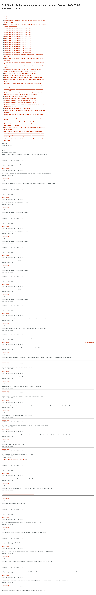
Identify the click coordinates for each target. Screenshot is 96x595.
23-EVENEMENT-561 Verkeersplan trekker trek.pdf (14, 459)
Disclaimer (46, 593)
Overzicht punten (5, 159)
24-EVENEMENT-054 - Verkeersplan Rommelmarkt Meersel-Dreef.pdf (18, 494)
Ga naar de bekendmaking (88, 342)
